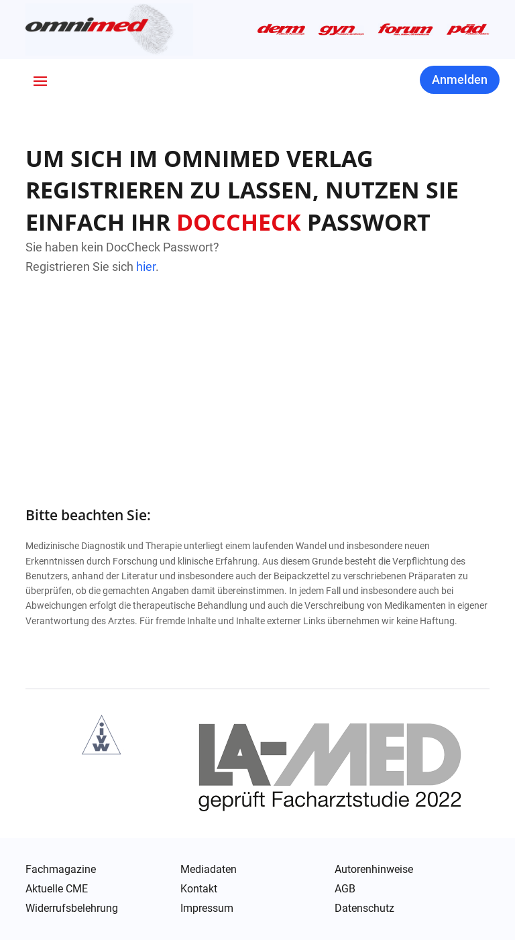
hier (146, 266)
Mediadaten (208, 869)
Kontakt (198, 889)
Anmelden (460, 79)
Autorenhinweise (374, 869)
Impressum (206, 908)
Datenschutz (364, 909)
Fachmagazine (60, 869)
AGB (345, 889)
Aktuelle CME (56, 889)
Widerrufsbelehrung (71, 908)
